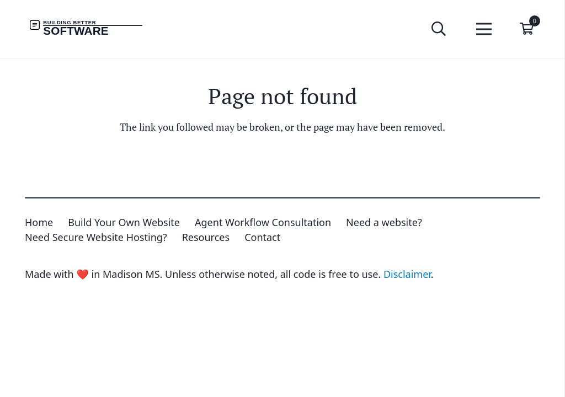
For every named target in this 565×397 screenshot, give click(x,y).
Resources (206, 237)
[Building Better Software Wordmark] (93, 29)
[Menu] (484, 29)
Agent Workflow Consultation (263, 222)
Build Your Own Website (124, 222)
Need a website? (384, 222)
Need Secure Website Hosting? (96, 237)
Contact (262, 237)
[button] (438, 28)
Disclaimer (407, 274)
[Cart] (527, 29)
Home (39, 222)
